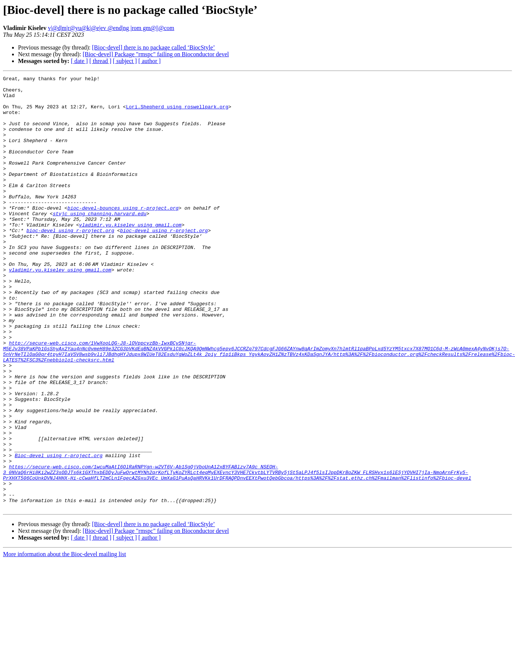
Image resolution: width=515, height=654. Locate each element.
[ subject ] (125, 61)
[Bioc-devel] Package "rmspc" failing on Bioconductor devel (156, 54)
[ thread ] (100, 61)
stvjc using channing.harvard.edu (100, 241)
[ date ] (79, 61)
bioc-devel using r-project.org (70, 261)
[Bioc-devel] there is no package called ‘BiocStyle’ (153, 47)
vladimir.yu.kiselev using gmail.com (130, 255)
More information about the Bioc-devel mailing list (64, 641)
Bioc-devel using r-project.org (58, 531)
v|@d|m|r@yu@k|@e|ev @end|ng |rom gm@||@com (111, 28)
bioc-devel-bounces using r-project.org (123, 234)
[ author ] (149, 61)
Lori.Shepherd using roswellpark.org (177, 113)
